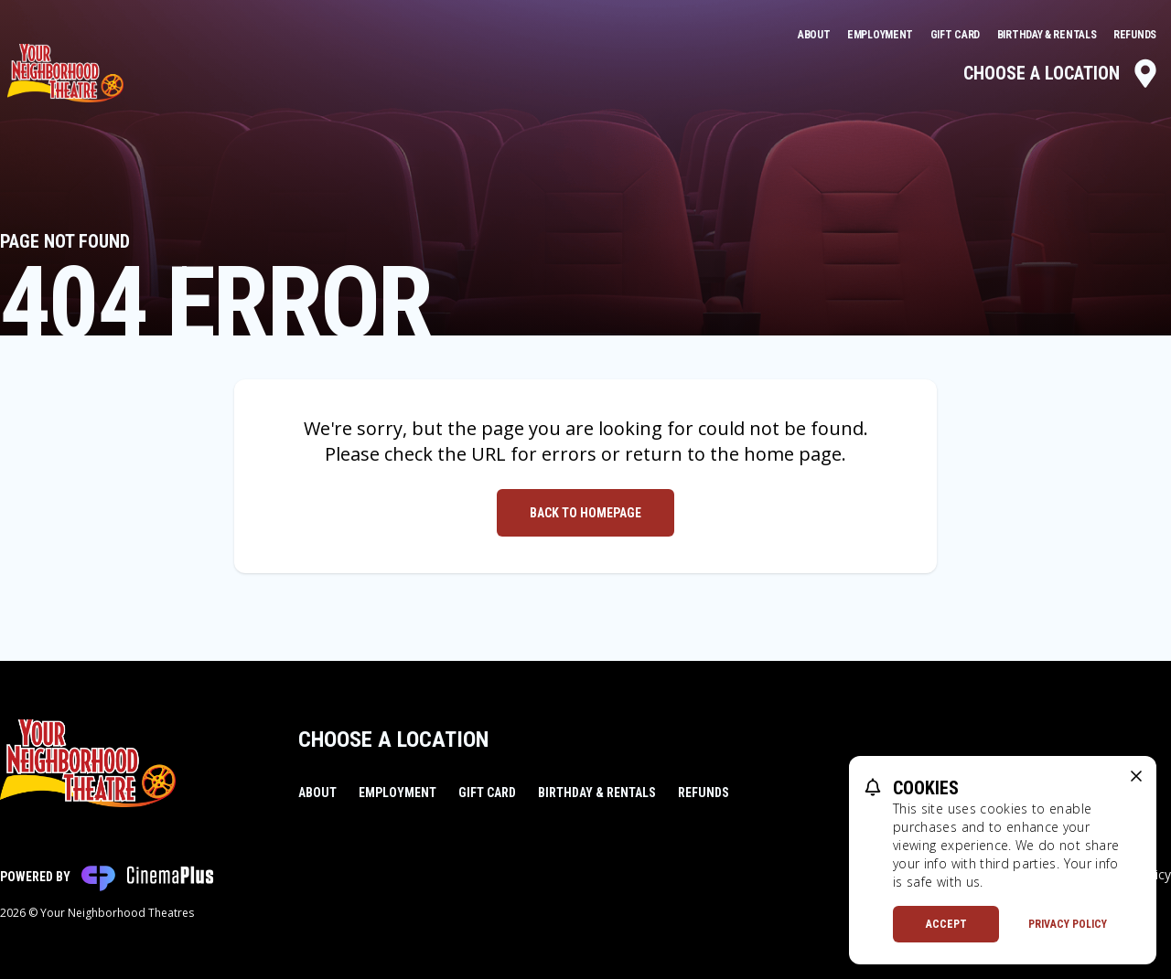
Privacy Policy (1067, 924)
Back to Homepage (585, 512)
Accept (946, 924)
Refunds (1134, 34)
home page (793, 454)
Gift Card (956, 34)
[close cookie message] (1136, 776)
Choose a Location (1061, 73)
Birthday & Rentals (1048, 34)
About (815, 34)
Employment (881, 34)
